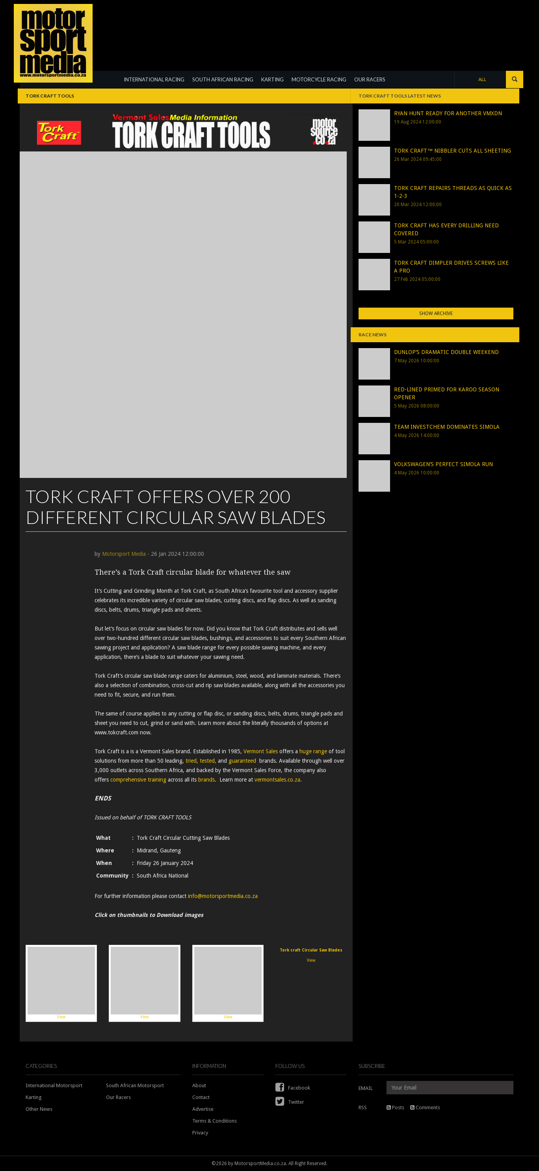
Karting (34, 1097)
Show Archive (436, 313)
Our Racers (118, 1097)
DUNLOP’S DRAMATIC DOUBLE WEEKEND (446, 352)
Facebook (292, 1088)
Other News (39, 1109)
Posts (395, 1107)
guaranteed (242, 761)
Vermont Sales (260, 751)
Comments (425, 1107)
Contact (201, 1097)
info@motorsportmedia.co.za (223, 896)
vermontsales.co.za (277, 779)
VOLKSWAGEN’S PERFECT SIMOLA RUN (443, 464)
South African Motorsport (135, 1085)
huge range (313, 751)
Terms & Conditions (214, 1121)
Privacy (200, 1133)
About (199, 1085)
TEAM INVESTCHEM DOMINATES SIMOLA (447, 427)
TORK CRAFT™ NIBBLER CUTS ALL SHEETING (452, 151)
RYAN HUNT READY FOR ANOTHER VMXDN (448, 113)
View (61, 983)
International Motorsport (54, 1085)
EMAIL (366, 1088)
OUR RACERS (369, 79)
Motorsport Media (124, 554)
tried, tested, (201, 761)
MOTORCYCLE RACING (319, 79)
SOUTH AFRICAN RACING (222, 79)
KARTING (272, 79)
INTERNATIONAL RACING (154, 79)
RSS (363, 1107)
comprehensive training (138, 779)
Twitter (289, 1102)
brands (206, 779)
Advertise (203, 1109)
